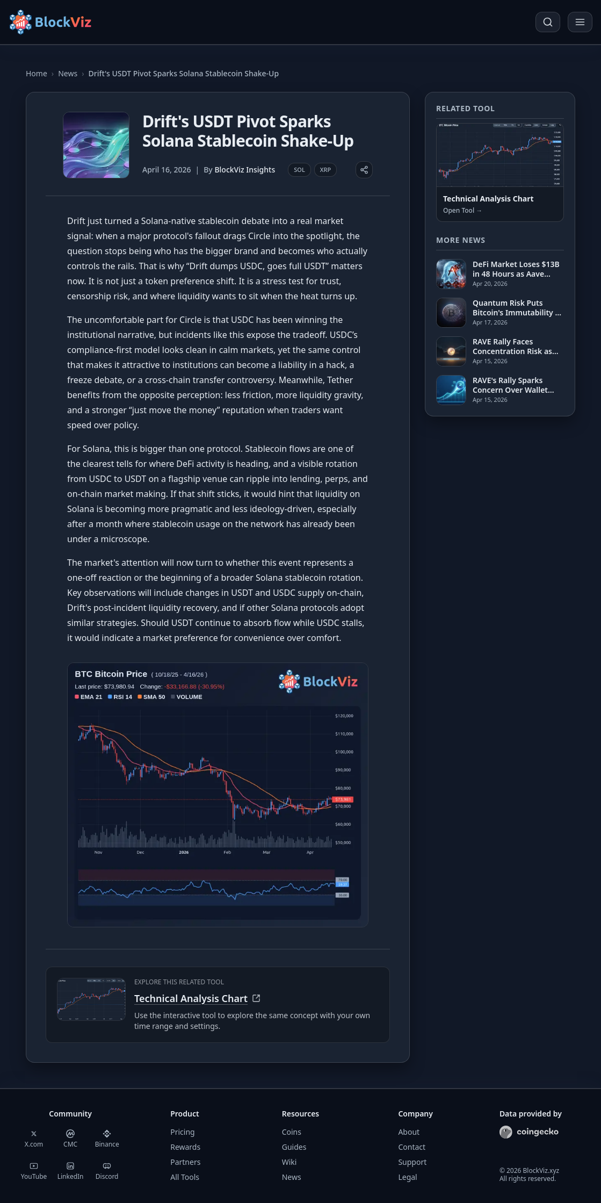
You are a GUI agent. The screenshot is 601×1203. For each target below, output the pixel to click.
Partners (185, 1162)
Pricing (182, 1132)
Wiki (289, 1162)
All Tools (184, 1177)
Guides (294, 1147)
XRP (325, 169)
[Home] (52, 22)
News (67, 73)
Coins (291, 1132)
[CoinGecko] (529, 1132)
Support (412, 1162)
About (408, 1132)
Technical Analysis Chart (197, 998)
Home (36, 73)
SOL (299, 169)
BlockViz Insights (244, 169)
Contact (411, 1147)
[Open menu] (580, 22)
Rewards (185, 1147)
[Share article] (364, 169)
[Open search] (547, 22)
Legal (407, 1177)
